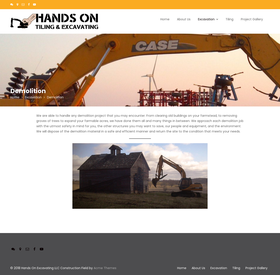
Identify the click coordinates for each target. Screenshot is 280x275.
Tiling (229, 19)
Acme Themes (105, 268)
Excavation (206, 19)
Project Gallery (252, 19)
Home (165, 19)
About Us (184, 19)
